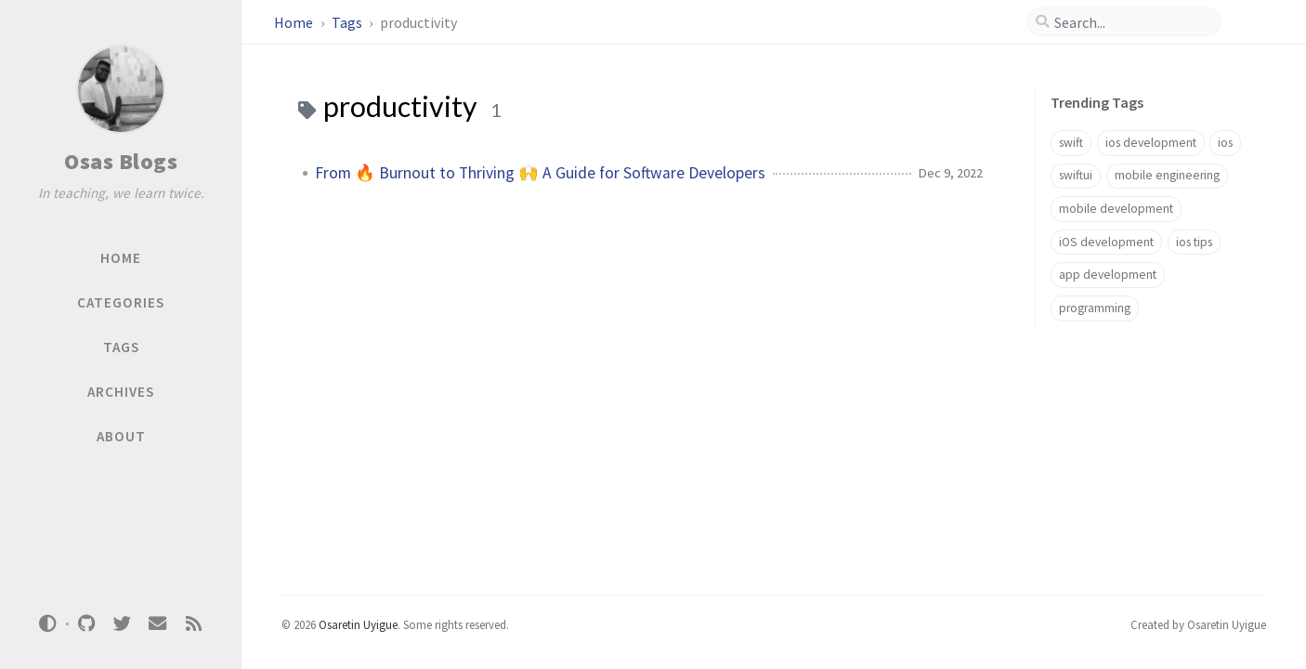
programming (1094, 308)
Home (295, 22)
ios (1225, 143)
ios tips (1194, 242)
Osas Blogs (120, 161)
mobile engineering (1167, 175)
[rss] (193, 623)
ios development (1150, 143)
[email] (158, 623)
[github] (86, 623)
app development (1107, 274)
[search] (1131, 22)
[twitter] (121, 623)
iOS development (1106, 242)
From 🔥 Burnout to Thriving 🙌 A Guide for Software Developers (540, 173)
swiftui (1075, 175)
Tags (348, 22)
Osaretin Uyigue (358, 624)
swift (1071, 143)
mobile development (1116, 208)
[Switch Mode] (48, 623)
